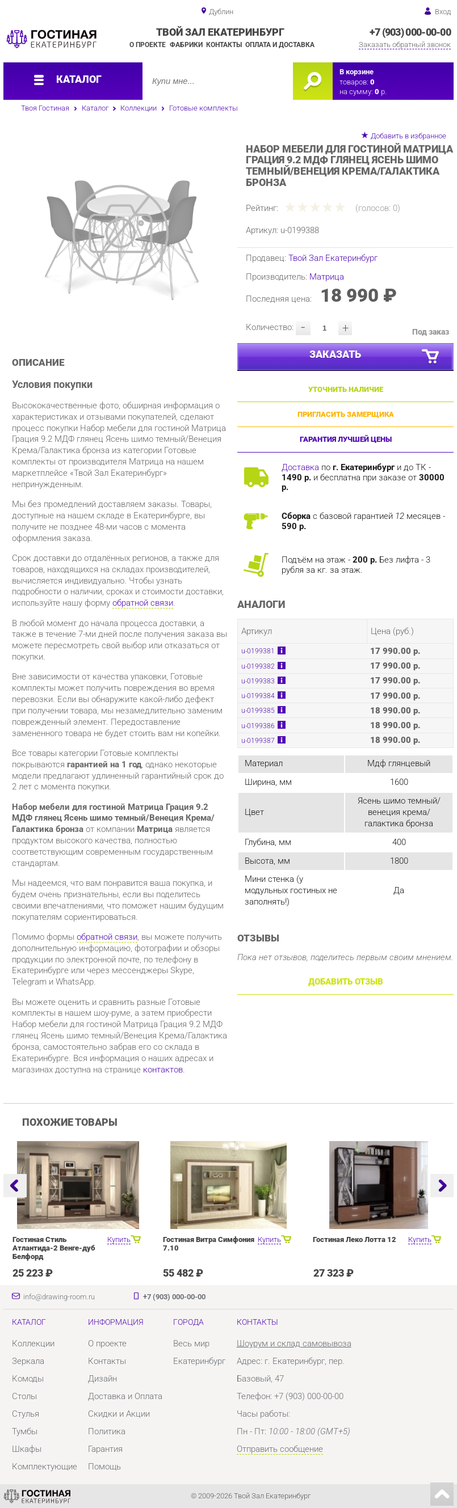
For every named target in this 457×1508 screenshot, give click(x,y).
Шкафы (26, 1449)
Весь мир (191, 1343)
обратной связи (142, 603)
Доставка (300, 467)
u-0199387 (258, 741)
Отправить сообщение (280, 1449)
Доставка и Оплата (125, 1396)
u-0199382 (258, 666)
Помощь (104, 1466)
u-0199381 (258, 651)
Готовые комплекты (203, 108)
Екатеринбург (199, 1361)
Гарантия (105, 1449)
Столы (24, 1396)
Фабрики (186, 45)
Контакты (224, 45)
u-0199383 (258, 681)
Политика (106, 1431)
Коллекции (138, 108)
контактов (163, 1070)
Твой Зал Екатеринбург (333, 258)
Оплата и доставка (280, 45)
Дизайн (102, 1379)
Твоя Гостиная (45, 108)
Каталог (95, 108)
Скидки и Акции (119, 1414)
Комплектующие (44, 1466)
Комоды (28, 1379)
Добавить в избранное (408, 136)
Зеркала (28, 1361)
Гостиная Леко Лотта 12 (354, 1239)
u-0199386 (258, 726)
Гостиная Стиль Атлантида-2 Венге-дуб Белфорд (53, 1248)
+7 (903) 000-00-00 (410, 32)
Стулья (25, 1414)
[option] (120, 233)
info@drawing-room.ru (59, 1296)
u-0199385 (258, 711)
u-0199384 (258, 696)
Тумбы (24, 1431)
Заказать (374, 357)
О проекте (147, 45)
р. (381, 91)
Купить (119, 1239)
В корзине (356, 71)
